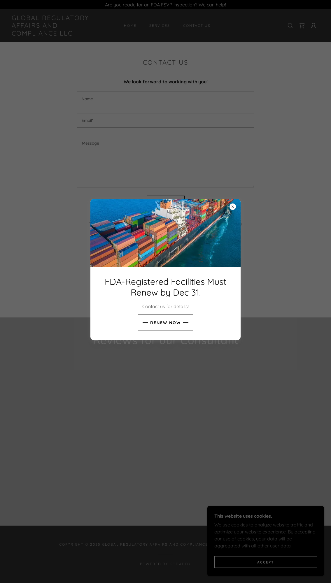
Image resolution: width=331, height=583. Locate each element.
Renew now (165, 322)
